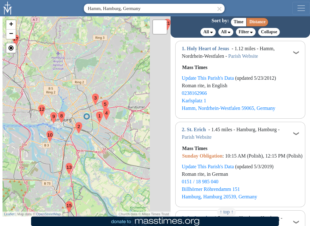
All (208, 32)
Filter (246, 32)
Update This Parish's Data (208, 78)
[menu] (301, 8)
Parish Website (243, 56)
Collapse (269, 32)
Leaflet (9, 214)
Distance (257, 21)
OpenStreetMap (48, 214)
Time (238, 21)
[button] (97, 113)
